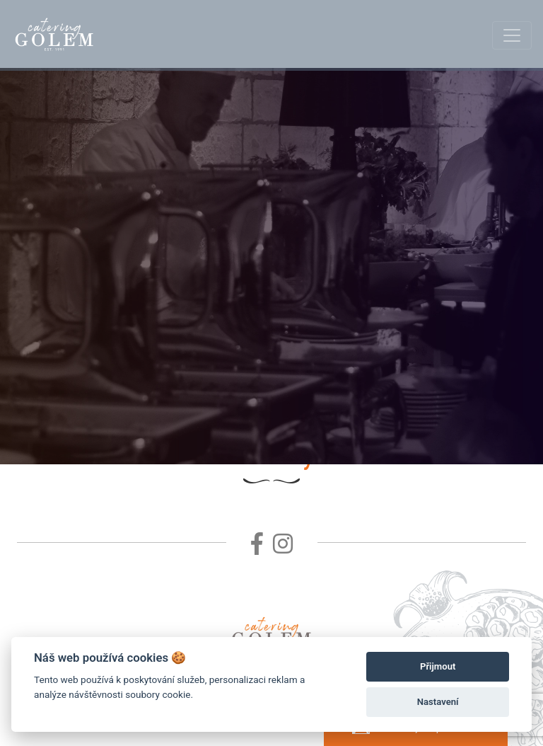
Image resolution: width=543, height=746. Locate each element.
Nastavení (438, 701)
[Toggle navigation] (512, 35)
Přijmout (437, 666)
